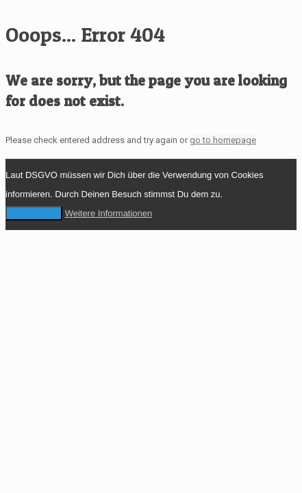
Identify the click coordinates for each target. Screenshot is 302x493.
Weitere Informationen (109, 213)
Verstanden (34, 213)
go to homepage (223, 140)
